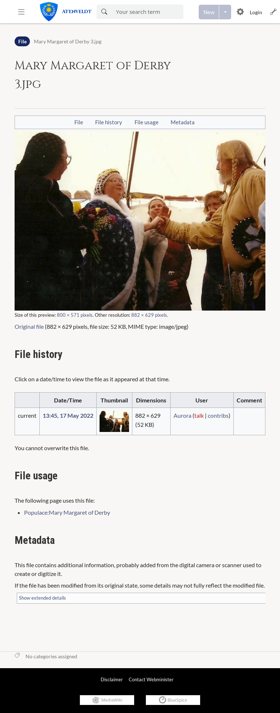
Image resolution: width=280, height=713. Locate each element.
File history (108, 122)
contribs (218, 415)
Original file (29, 326)
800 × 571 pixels (75, 315)
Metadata (183, 122)
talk (199, 415)
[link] (68, 11)
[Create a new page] (209, 12)
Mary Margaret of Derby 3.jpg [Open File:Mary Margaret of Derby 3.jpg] (67, 41)
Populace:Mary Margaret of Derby (67, 512)
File (78, 122)
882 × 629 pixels (149, 315)
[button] (21, 11)
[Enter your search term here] (147, 11)
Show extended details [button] (42, 598)
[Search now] (104, 11)
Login (256, 12)
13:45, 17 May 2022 (68, 415)
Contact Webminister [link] (151, 679)
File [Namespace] (22, 41)
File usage (147, 122)
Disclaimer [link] (112, 679)
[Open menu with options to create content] (225, 12)
